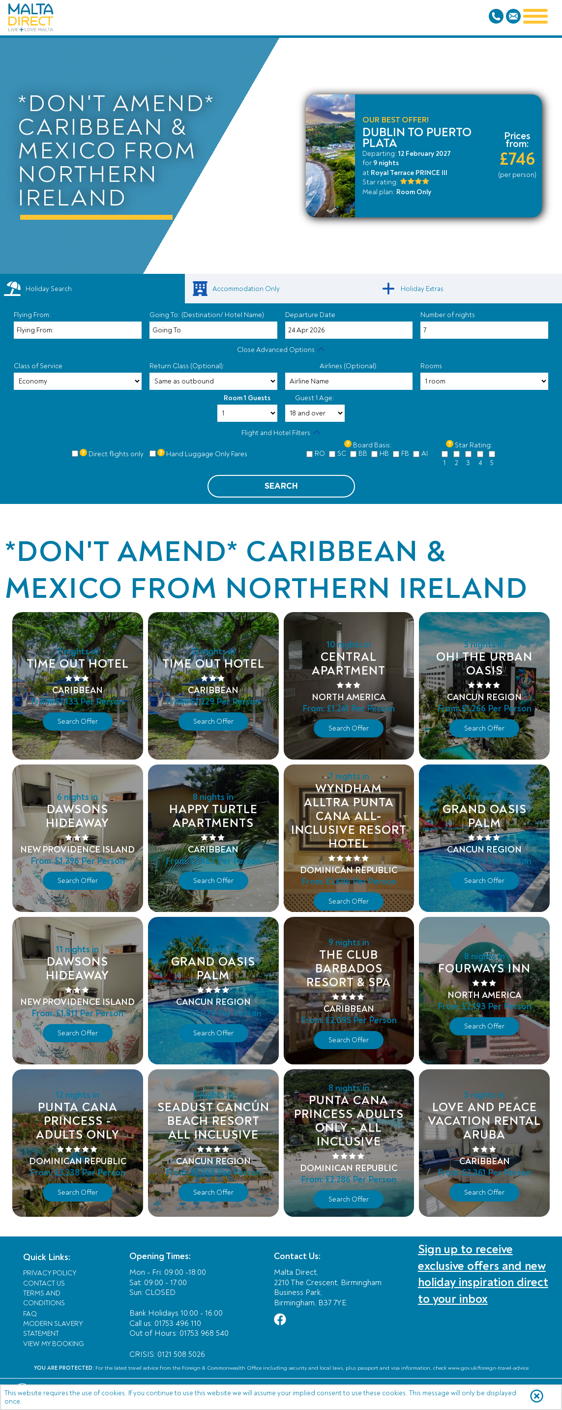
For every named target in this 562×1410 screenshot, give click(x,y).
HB (384, 453)
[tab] (92, 288)
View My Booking (53, 1344)
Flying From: (32, 315)
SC (341, 453)
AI (424, 453)
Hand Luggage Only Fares (206, 454)
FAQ (30, 1314)
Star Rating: (474, 445)
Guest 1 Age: (314, 398)
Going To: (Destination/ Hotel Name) (206, 315)
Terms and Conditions (44, 1298)
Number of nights (447, 315)
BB (362, 453)
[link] (281, 288)
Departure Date (310, 315)
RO (320, 453)
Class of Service (38, 366)
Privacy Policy (50, 1273)
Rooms (431, 366)
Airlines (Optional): (349, 366)
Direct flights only (116, 454)
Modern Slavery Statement (53, 1329)
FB (405, 453)
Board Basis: (372, 445)
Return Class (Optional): (187, 366)
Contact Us (44, 1283)
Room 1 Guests (247, 398)
